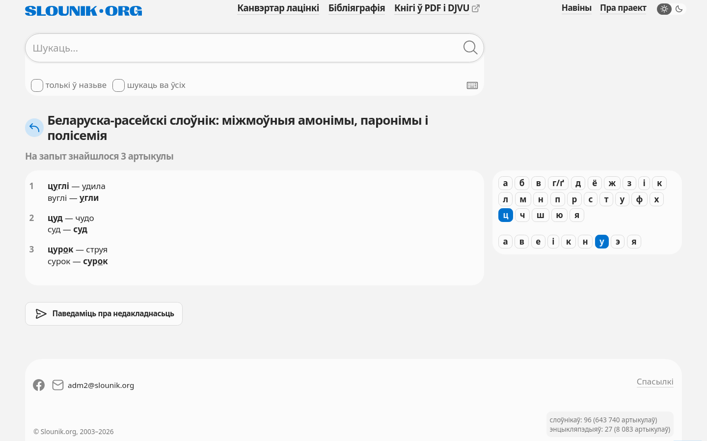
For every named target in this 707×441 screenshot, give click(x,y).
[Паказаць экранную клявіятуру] (472, 85)
